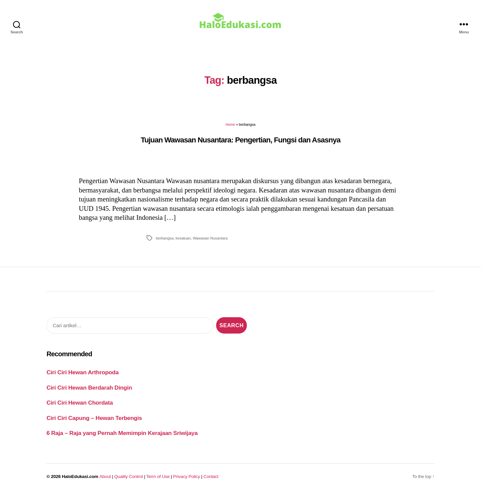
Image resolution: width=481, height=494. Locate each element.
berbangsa (164, 238)
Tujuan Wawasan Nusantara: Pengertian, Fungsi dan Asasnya (240, 140)
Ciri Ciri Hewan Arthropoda (82, 372)
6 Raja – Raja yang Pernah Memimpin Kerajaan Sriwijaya (121, 433)
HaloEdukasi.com (80, 476)
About (105, 476)
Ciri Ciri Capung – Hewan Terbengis (94, 418)
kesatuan (183, 238)
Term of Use (158, 476)
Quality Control (128, 476)
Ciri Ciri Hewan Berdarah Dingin (89, 387)
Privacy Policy (186, 476)
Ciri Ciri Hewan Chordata (79, 402)
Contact (210, 476)
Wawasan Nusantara (210, 238)
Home (230, 124)
